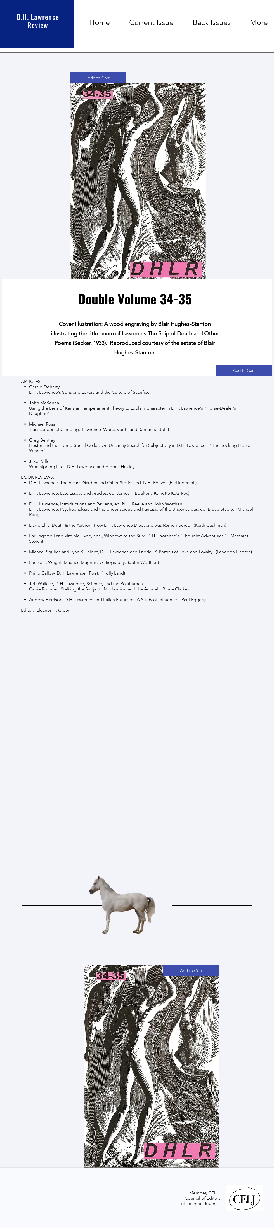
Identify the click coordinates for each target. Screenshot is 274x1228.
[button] (70, 21)
